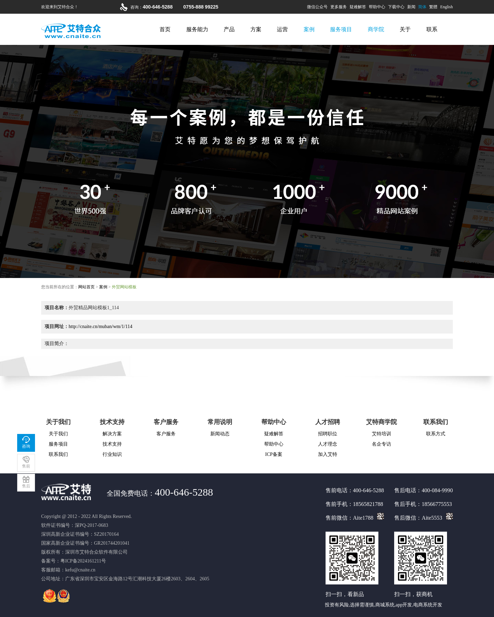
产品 (229, 29)
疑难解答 (358, 6)
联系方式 (435, 433)
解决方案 (112, 433)
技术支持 (112, 422)
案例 (309, 29)
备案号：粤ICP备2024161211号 (73, 561)
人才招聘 (327, 422)
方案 (255, 29)
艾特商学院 (381, 422)
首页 (165, 29)
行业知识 (112, 454)
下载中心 (396, 6)
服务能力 (197, 29)
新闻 (411, 6)
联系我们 (58, 454)
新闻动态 (220, 433)
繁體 (433, 6)
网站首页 (86, 287)
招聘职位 (327, 433)
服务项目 (341, 29)
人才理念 (327, 444)
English (446, 6)
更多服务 (338, 6)
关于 (405, 29)
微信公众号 (317, 6)
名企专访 (381, 444)
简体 (422, 6)
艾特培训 (381, 433)
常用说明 (220, 422)
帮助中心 (377, 6)
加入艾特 (327, 454)
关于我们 (58, 422)
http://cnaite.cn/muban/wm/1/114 (100, 326)
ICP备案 (273, 454)
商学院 (376, 29)
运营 (282, 29)
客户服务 (166, 422)
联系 (431, 29)
